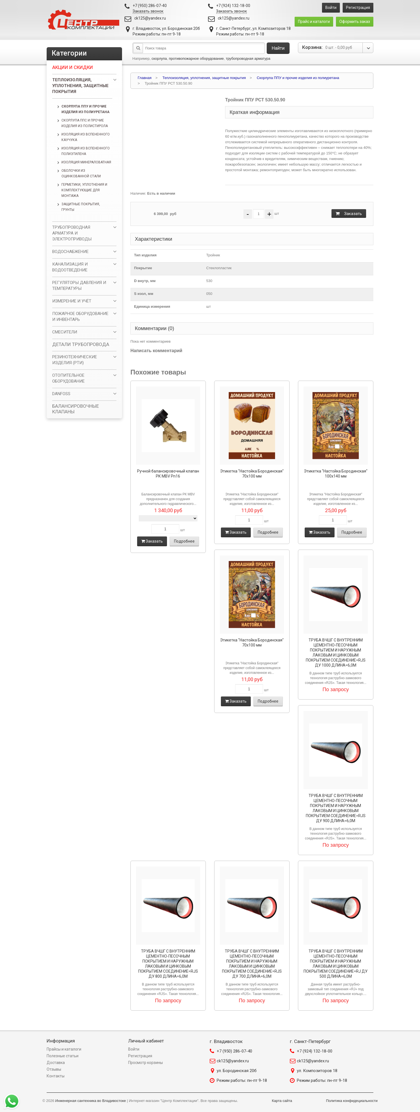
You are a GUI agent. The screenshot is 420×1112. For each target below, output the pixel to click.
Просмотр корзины (145, 1062)
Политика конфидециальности (352, 1101)
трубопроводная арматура (248, 58)
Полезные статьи (62, 1056)
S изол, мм (143, 294)
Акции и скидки (72, 67)
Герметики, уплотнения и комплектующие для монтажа (84, 190)
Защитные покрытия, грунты (80, 207)
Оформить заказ (354, 21)
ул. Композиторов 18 (317, 1070)
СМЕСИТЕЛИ (64, 332)
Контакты (56, 1076)
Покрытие (143, 268)
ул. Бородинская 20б (237, 1070)
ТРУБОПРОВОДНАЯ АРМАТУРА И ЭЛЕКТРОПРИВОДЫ (72, 233)
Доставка (56, 1062)
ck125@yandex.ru (150, 18)
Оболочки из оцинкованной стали (81, 173)
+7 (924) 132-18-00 (314, 1051)
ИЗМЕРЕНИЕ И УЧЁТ (71, 301)
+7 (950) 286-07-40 (234, 1051)
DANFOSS (61, 393)
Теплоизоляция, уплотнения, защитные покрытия (80, 85)
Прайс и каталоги (314, 21)
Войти (331, 7)
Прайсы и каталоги (64, 1049)
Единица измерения (152, 306)
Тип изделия (145, 255)
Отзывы (54, 1069)
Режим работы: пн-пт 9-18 (242, 1080)
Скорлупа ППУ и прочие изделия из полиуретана (85, 109)
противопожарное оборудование (196, 58)
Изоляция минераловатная (86, 162)
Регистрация (358, 7)
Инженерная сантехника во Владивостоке (90, 1101)
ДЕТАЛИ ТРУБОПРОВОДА (80, 344)
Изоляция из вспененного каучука (85, 137)
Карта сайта (282, 1101)
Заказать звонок (148, 11)
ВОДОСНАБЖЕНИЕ (70, 251)
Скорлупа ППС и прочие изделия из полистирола (84, 123)
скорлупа (159, 58)
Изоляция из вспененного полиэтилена (85, 151)
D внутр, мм (145, 281)
